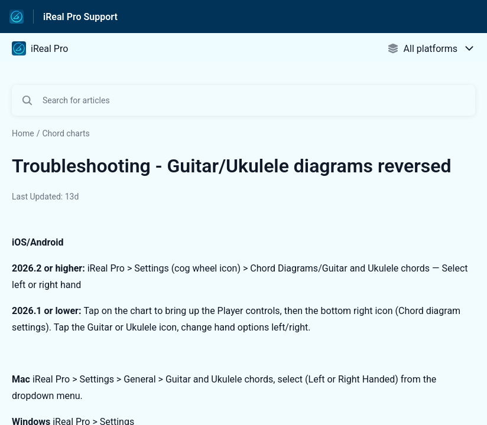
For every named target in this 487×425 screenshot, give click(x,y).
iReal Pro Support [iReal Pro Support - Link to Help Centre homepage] (80, 16)
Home (23, 133)
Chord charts (65, 133)
